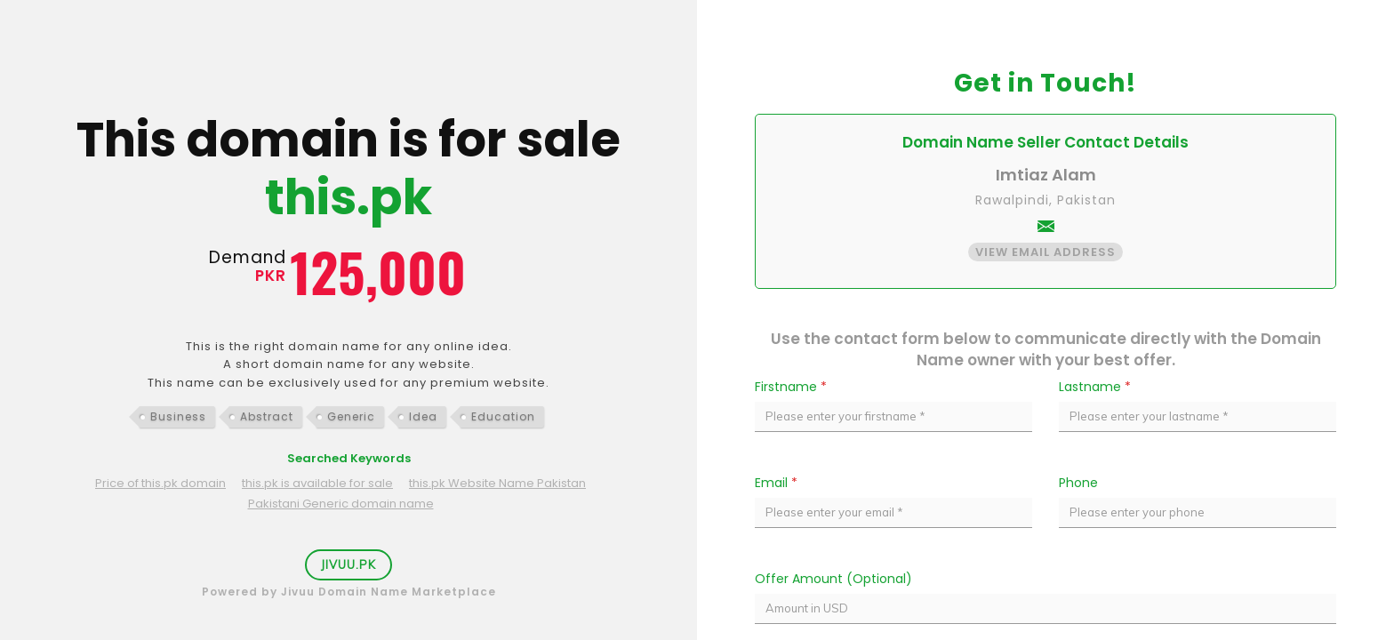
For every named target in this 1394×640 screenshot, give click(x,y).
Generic (351, 416)
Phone (1078, 482)
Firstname (791, 386)
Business (178, 416)
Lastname (1095, 386)
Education (503, 416)
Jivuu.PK (348, 564)
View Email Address (1045, 252)
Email (776, 482)
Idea (423, 416)
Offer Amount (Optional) (833, 578)
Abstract (266, 416)
